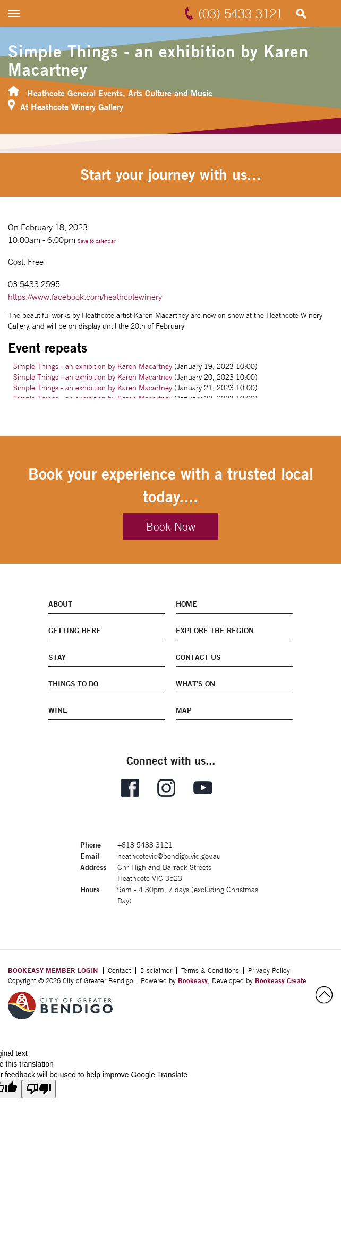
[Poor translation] (39, 1089)
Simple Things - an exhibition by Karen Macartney (92, 366)
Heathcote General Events (75, 92)
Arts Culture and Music (170, 92)
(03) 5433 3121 (240, 13)
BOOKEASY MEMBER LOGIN (53, 970)
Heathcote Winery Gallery (77, 106)
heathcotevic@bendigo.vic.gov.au (169, 856)
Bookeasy (193, 980)
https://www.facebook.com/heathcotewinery (85, 296)
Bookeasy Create (280, 980)
